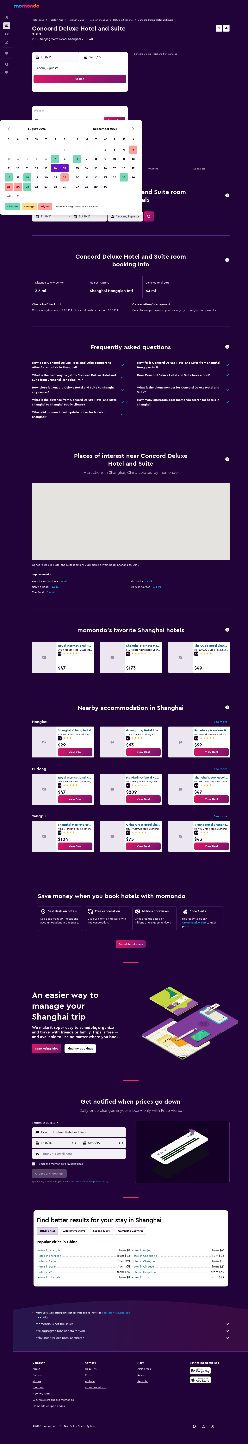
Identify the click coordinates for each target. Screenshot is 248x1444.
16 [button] (61, 121)
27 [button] (99, 130)
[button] (6, 6)
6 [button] (99, 102)
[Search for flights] (7, 18)
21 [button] (108, 121)
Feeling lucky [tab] (101, 1231)
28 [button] (108, 130)
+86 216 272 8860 (44, 43)
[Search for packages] (7, 42)
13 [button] (99, 111)
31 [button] (71, 139)
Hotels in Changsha (49, 1277)
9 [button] (62, 111)
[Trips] (7, 53)
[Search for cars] (7, 34)
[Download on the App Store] (200, 1379)
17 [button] (71, 121)
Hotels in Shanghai (98, 20)
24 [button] (71, 130)
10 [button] (71, 111)
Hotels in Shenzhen (49, 1256)
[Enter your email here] (83, 1154)
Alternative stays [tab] (74, 1231)
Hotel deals (38, 20)
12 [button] (89, 111)
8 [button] (118, 102)
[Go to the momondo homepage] (26, 6)
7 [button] (108, 102)
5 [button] (90, 102)
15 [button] (117, 111)
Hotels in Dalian (46, 1266)
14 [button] (108, 111)
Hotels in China (76, 20)
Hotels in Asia (56, 20)
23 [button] (62, 130)
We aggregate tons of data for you (133, 1331)
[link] (75, 752)
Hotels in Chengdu (143, 1261)
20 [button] (99, 121)
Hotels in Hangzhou (144, 1272)
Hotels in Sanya (46, 1261)
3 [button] (71, 102)
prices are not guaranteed (116, 1313)
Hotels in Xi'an (140, 1277)
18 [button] (80, 121)
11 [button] (80, 111)
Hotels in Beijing (142, 1250)
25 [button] (80, 130)
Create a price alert (194, 922)
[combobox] (82, 1132)
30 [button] (62, 139)
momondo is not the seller (133, 1324)
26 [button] (89, 130)
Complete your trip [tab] (130, 1231)
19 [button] (89, 121)
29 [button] (117, 130)
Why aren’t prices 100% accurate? (133, 1338)
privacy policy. (100, 1181)
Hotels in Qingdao (143, 1266)
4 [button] (80, 102)
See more (220, 721)
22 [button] (117, 121)
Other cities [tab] (47, 1231)
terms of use (81, 1181)
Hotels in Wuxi (46, 1272)
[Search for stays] (7, 26)
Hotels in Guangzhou (50, 1250)
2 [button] (62, 102)
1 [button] (117, 93)
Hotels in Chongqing (144, 1256)
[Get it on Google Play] (200, 1370)
